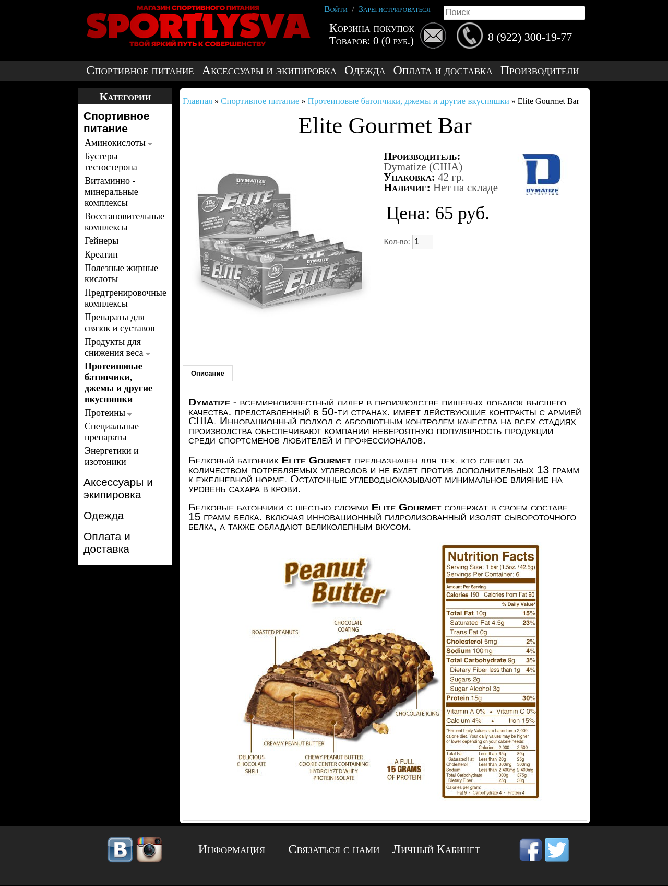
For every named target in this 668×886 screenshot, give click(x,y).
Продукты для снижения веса (117, 347)
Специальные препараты (112, 431)
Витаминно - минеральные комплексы (111, 192)
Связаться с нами (334, 849)
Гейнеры (101, 241)
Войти (336, 9)
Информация (231, 849)
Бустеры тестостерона (111, 161)
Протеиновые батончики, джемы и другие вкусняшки (118, 382)
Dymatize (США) (423, 166)
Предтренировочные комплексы (122, 298)
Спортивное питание (140, 70)
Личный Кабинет (436, 849)
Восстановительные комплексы (122, 221)
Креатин (101, 254)
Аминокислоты (118, 142)
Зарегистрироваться (395, 9)
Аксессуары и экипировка (269, 70)
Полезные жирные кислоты (121, 273)
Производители (539, 70)
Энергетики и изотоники (112, 456)
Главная (197, 101)
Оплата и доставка (442, 70)
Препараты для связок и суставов (120, 322)
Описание (207, 373)
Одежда (364, 70)
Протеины (108, 412)
